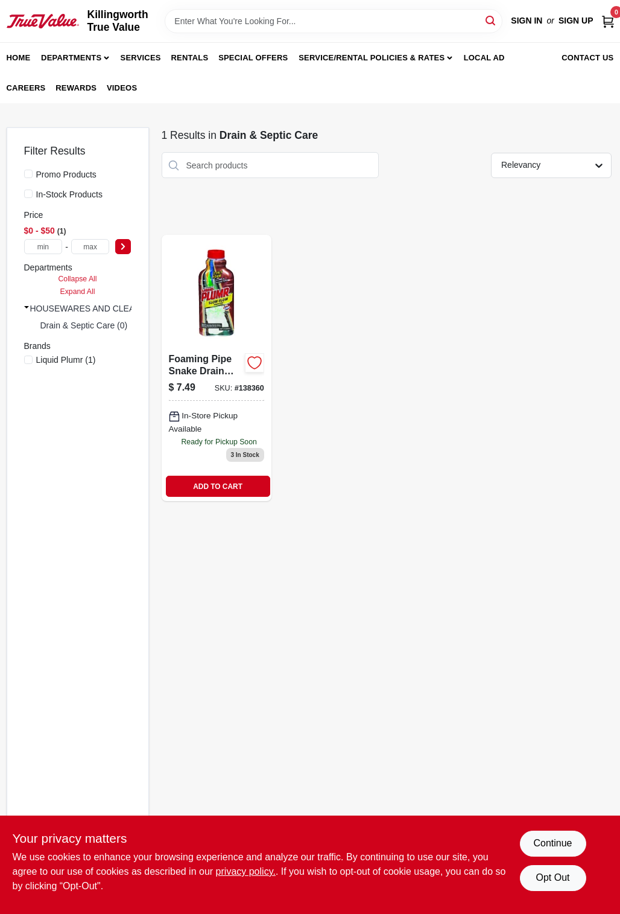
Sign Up (575, 20)
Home (19, 57)
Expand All (77, 291)
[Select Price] (123, 246)
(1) (66, 360)
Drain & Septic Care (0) (84, 325)
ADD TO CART (217, 486)
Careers (26, 87)
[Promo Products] (28, 174)
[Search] (491, 20)
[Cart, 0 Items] (608, 20)
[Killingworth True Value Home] (43, 21)
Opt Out (552, 877)
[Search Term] (333, 21)
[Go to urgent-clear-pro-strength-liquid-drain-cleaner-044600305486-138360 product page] (216, 368)
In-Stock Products (69, 194)
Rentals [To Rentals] (190, 57)
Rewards (75, 87)
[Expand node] (26, 307)
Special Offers (253, 57)
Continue (552, 843)
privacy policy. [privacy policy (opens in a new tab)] (246, 871)
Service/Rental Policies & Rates (371, 57)
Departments (71, 57)
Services (141, 57)
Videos (122, 87)
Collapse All (77, 279)
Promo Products (66, 174)
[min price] (43, 246)
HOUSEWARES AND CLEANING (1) (99, 308)
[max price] (90, 246)
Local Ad (484, 57)
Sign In (526, 20)
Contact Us (587, 57)
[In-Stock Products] (28, 194)
